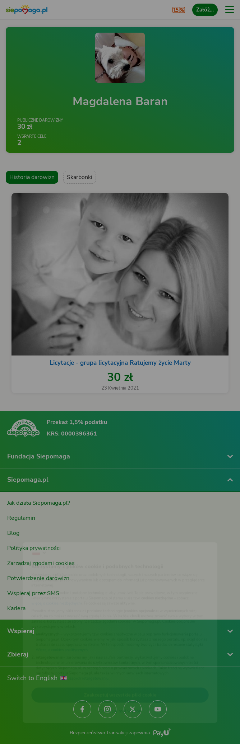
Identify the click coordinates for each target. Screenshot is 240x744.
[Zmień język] (20, 534)
